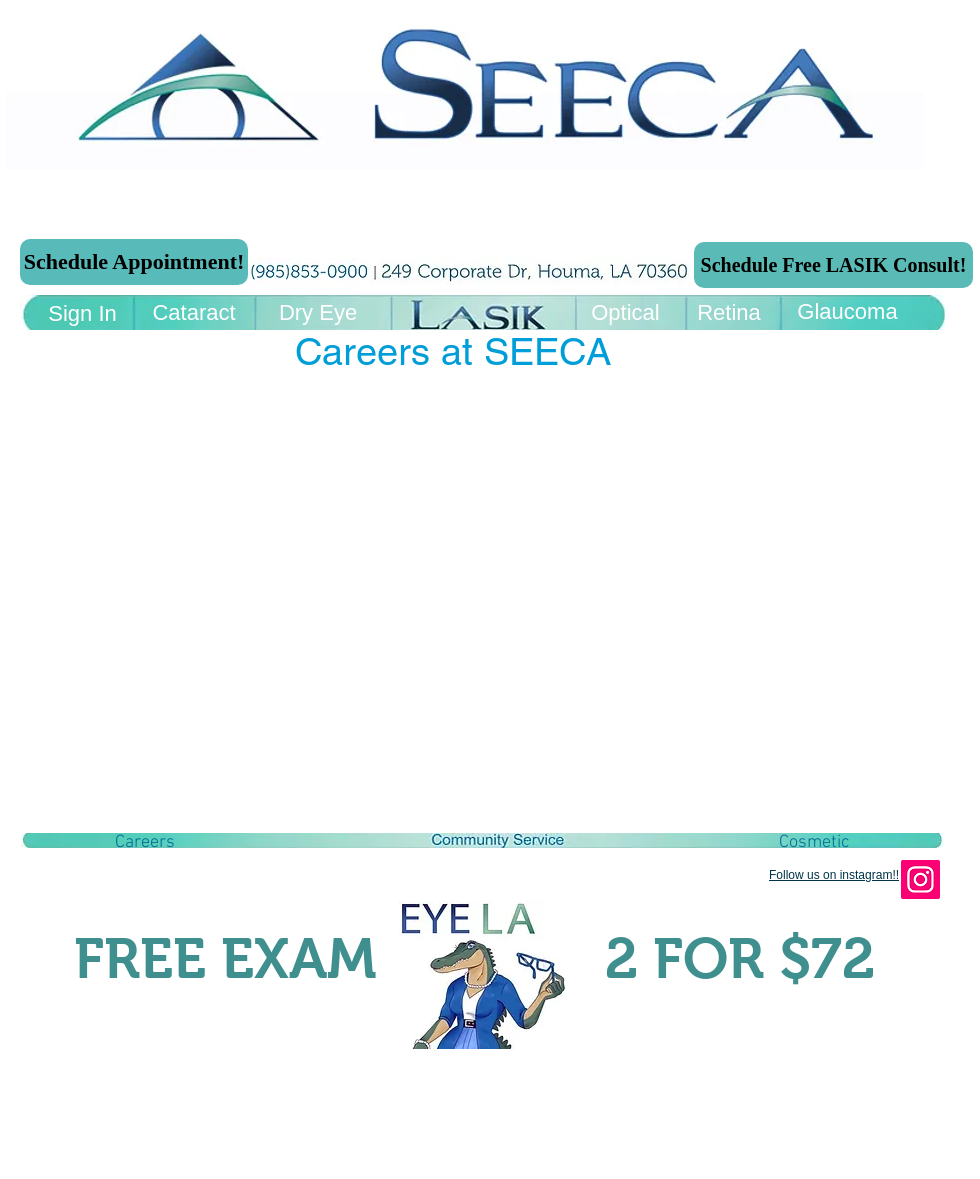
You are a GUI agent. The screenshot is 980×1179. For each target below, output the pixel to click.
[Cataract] (194, 313)
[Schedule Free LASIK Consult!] (833, 265)
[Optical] (625, 313)
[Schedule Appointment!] (134, 262)
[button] (145, 842)
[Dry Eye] (318, 313)
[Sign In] (82, 314)
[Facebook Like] (154, 909)
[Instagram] (920, 879)
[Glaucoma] (847, 312)
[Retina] (729, 313)
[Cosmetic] (814, 843)
